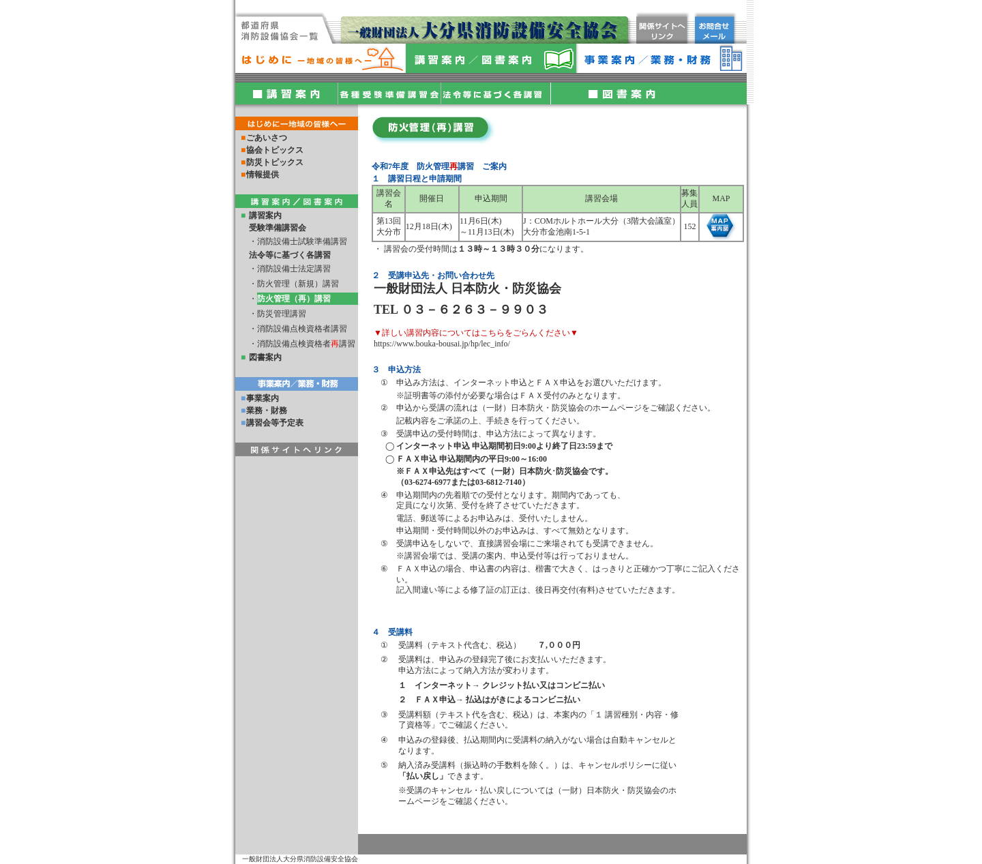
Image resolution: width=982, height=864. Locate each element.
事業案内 (262, 398)
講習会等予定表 (274, 423)
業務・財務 (266, 410)
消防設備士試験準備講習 (302, 241)
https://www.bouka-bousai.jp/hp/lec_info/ (442, 343)
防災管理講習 (281, 313)
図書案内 (265, 357)
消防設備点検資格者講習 (302, 328)
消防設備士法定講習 (294, 268)
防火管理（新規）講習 (298, 283)
